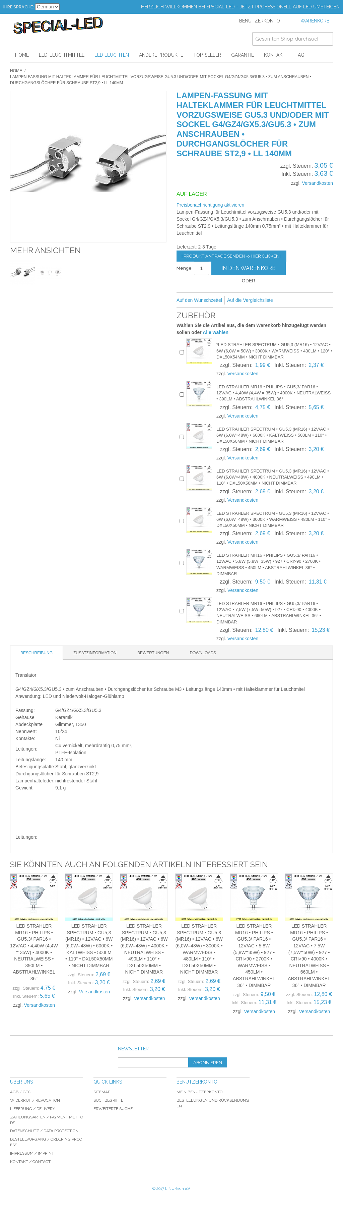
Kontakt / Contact (30, 1161)
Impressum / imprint (32, 1153)
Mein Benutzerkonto (199, 1092)
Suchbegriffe (108, 1100)
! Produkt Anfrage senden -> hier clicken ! (231, 256)
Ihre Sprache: (18, 6)
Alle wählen (215, 332)
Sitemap (101, 1092)
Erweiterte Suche (113, 1108)
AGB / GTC (20, 1092)
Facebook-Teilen (300, 300)
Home (16, 70)
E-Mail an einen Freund (287, 300)
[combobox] (292, 39)
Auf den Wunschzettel (199, 300)
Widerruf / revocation (35, 1100)
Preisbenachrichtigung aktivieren (210, 205)
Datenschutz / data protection (44, 1130)
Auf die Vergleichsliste (250, 300)
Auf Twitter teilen (314, 300)
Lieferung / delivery (32, 1108)
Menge (184, 268)
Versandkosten (317, 183)
